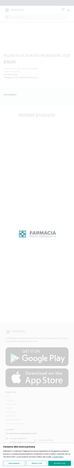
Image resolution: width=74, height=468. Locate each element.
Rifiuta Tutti (37, 463)
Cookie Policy (57, 457)
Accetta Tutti (59, 463)
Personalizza (14, 463)
